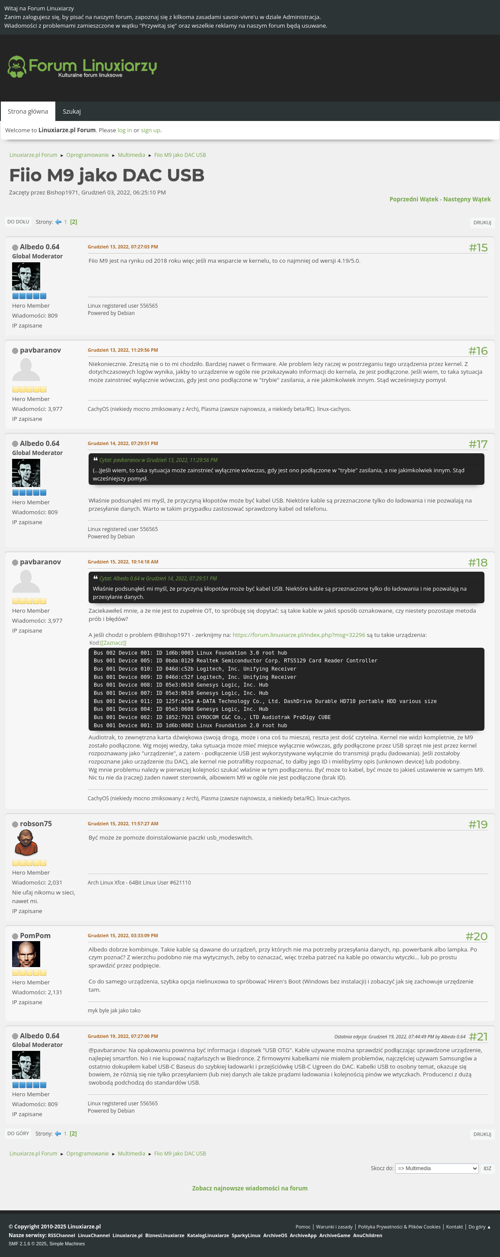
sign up (150, 130)
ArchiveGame (334, 1235)
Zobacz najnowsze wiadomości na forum (250, 1188)
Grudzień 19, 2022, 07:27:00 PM (123, 1036)
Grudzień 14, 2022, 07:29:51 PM (123, 443)
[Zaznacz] (113, 642)
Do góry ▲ (479, 1226)
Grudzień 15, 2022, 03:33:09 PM (123, 935)
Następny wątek (467, 199)
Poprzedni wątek (413, 199)
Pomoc (303, 1226)
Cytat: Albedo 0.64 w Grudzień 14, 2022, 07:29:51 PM (158, 578)
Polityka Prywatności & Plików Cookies (399, 1226)
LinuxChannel (94, 1235)
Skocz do (381, 1168)
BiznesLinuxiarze (165, 1235)
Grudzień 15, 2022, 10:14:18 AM (123, 561)
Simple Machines (67, 1243)
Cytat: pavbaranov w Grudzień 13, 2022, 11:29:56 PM (158, 459)
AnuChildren (367, 1235)
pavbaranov (40, 350)
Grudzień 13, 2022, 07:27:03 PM (123, 246)
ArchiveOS (275, 1235)
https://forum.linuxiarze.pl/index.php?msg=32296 (298, 635)
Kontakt (454, 1226)
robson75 (36, 823)
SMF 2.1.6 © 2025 (28, 1243)
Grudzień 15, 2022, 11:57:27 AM (123, 823)
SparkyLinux (246, 1235)
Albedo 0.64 (40, 246)
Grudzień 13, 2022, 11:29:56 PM (123, 350)
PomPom (35, 935)
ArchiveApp (303, 1235)
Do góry (18, 1133)
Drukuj (482, 222)
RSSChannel (61, 1235)
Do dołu (18, 221)
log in (125, 130)
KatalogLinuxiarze (208, 1235)
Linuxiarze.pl (128, 1235)
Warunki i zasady (334, 1226)
